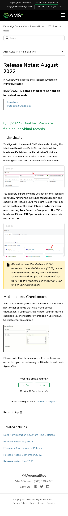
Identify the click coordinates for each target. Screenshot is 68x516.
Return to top (12, 412)
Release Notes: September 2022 (22, 455)
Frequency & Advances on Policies (22, 448)
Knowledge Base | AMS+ (15, 26)
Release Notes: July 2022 (18, 441)
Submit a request (47, 401)
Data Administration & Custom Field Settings (29, 435)
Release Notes (37, 26)
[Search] (34, 38)
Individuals (12, 102)
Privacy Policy (20, 503)
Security (51, 503)
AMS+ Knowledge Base (46, 2)
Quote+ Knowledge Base (49, 6)
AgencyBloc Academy (20, 2)
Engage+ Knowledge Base (19, 6)
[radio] (25, 385)
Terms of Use (37, 503)
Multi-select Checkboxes (19, 106)
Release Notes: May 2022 (18, 461)
